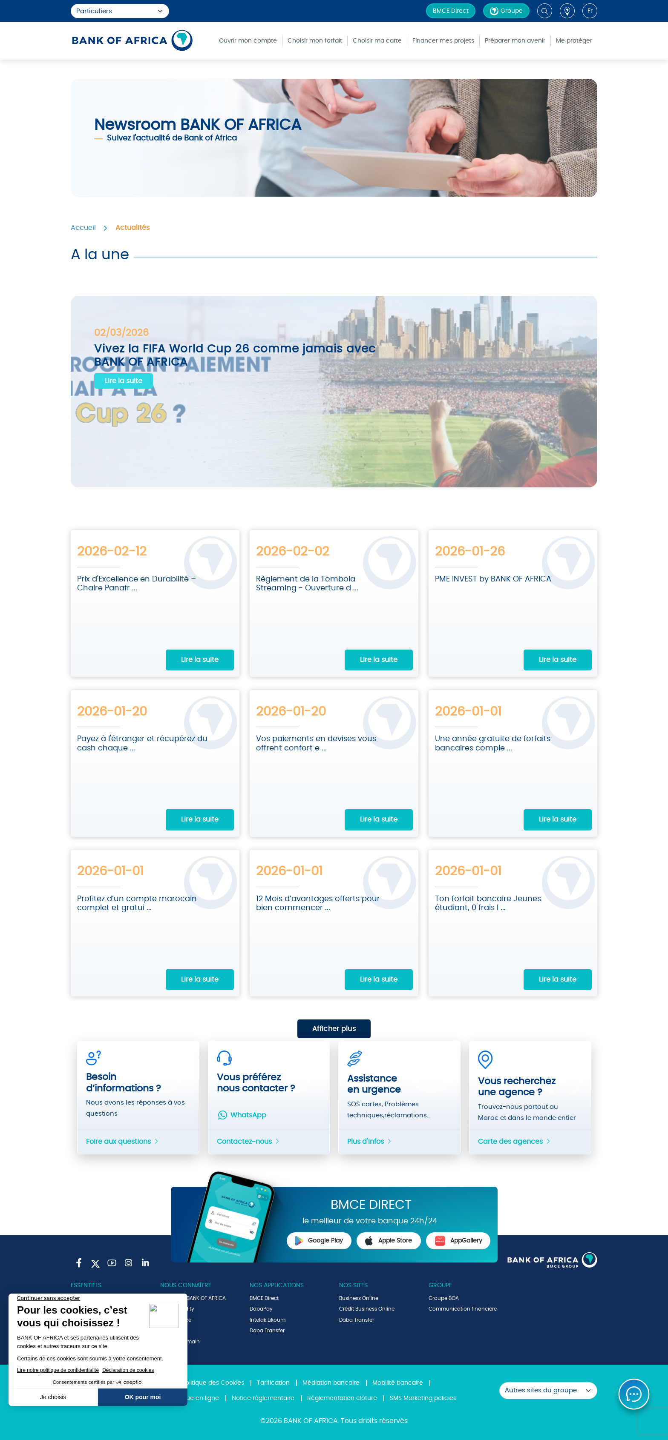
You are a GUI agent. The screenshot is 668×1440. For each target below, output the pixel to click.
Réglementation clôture (342, 1397)
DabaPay (261, 1308)
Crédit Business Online (366, 1308)
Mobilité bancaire (397, 1383)
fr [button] (590, 11)
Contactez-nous (248, 1141)
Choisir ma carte (377, 41)
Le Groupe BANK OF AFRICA (193, 1297)
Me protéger (574, 41)
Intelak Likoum (267, 1319)
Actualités (132, 227)
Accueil (83, 227)
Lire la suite (123, 381)
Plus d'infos (369, 1141)
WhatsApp (241, 1114)
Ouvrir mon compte (248, 41)
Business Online (358, 1297)
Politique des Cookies (213, 1383)
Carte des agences (514, 1141)
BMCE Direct (451, 11)
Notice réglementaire (263, 1397)
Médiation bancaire (331, 1383)
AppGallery (458, 1239)
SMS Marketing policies (423, 1397)
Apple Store (388, 1240)
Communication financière (463, 1308)
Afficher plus (334, 1028)
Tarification (273, 1383)
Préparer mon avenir (515, 41)
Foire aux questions (122, 1141)
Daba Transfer (267, 1330)
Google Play (319, 1240)
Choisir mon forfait (315, 41)
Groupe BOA (444, 1297)
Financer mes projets (443, 41)
